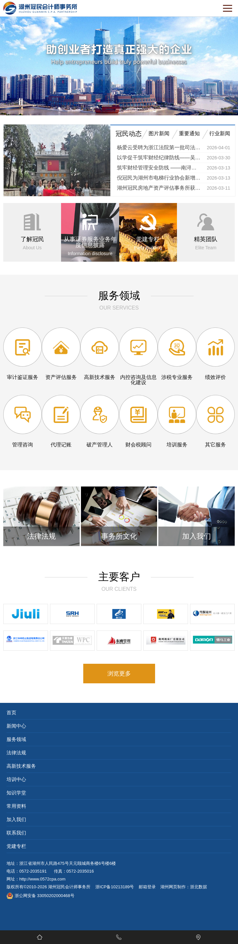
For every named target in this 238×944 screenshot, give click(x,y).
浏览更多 (119, 673)
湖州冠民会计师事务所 (69, 886)
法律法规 (16, 752)
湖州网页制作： (175, 886)
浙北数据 (198, 886)
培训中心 (16, 779)
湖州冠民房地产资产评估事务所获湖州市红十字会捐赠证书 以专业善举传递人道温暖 (159, 188)
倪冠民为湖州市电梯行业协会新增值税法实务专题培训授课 (159, 178)
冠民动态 (129, 133)
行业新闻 (219, 133)
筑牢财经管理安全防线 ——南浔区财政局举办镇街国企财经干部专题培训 (159, 167)
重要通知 (189, 133)
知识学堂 (16, 792)
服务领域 (16, 739)
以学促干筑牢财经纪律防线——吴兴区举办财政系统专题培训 (159, 157)
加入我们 (16, 819)
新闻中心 (16, 726)
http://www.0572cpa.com (42, 879)
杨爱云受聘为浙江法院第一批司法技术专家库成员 (159, 147)
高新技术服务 (21, 766)
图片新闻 (159, 133)
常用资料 (16, 806)
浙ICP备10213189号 (114, 886)
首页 (11, 712)
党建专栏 (16, 846)
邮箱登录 (147, 886)
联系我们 (16, 832)
